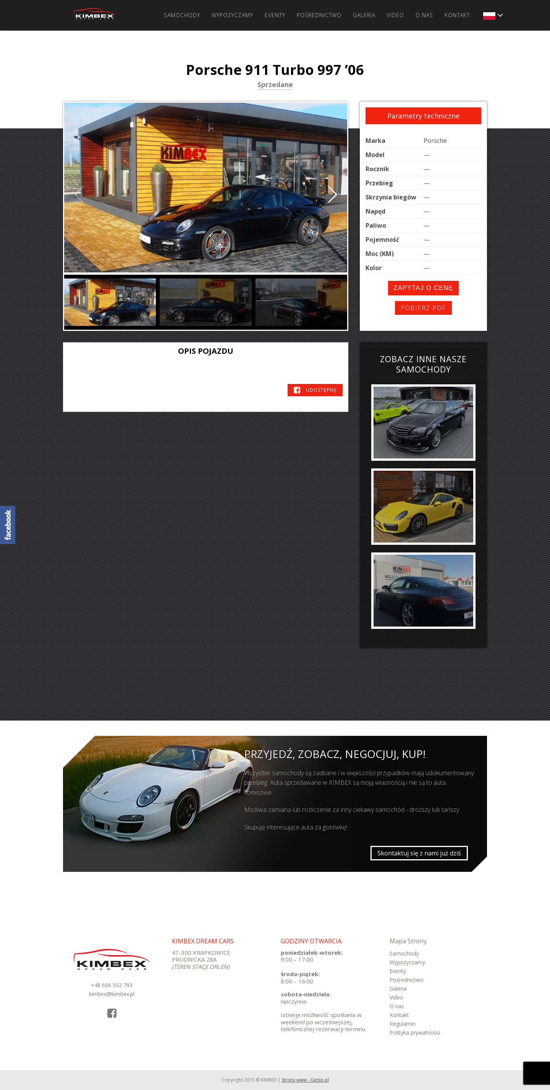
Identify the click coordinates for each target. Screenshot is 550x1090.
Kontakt (457, 15)
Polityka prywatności (415, 1032)
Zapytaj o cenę (423, 288)
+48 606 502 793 (112, 985)
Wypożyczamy (232, 15)
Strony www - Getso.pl (305, 1080)
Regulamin (403, 1023)
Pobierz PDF (423, 308)
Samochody (182, 15)
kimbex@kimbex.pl (111, 994)
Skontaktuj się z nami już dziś (419, 853)
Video (395, 15)
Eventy (275, 15)
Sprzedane (275, 85)
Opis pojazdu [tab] (205, 351)
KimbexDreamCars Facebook (7, 525)
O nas (424, 15)
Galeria (364, 15)
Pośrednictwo (319, 15)
